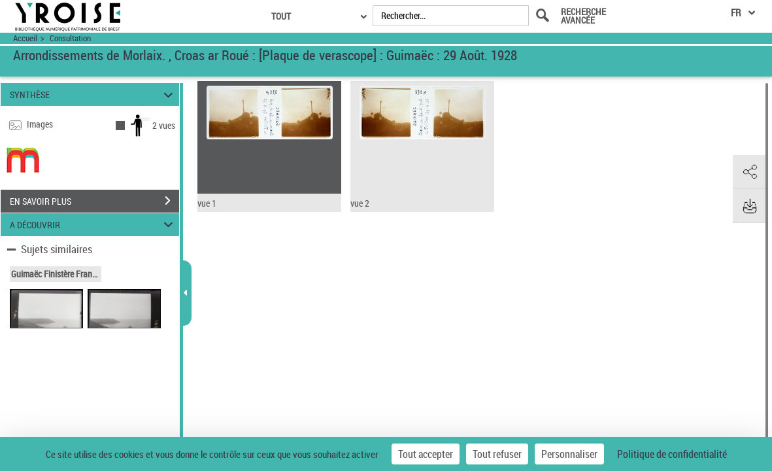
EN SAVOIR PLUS (94, 201)
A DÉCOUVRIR (93, 224)
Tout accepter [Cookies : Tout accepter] (425, 454)
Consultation (70, 38)
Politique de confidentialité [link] (672, 454)
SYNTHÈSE (93, 94)
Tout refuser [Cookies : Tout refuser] (497, 454)
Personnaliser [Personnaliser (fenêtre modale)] (569, 454)
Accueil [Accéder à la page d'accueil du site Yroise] (25, 38)
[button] (749, 172)
